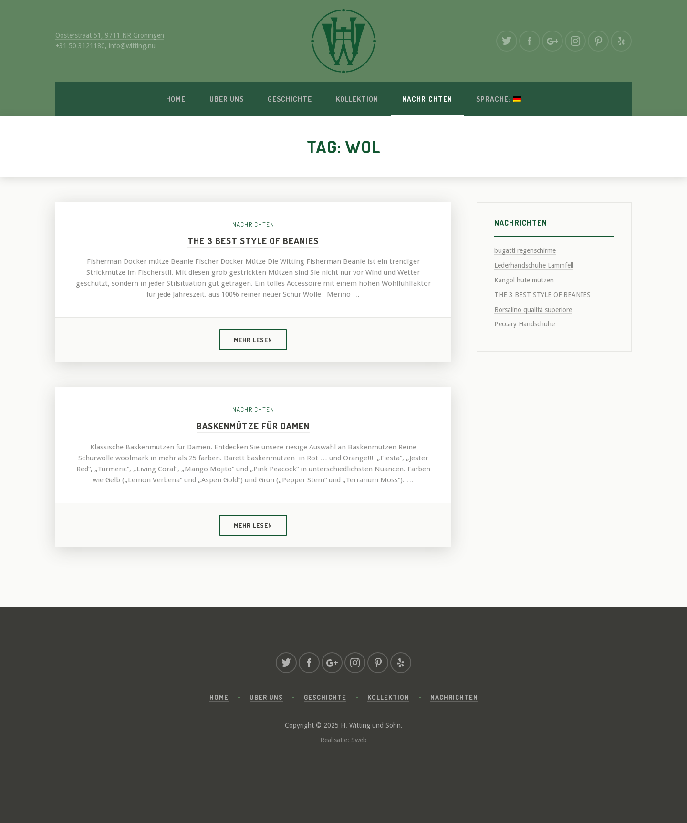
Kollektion (357, 99)
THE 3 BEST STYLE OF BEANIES (253, 241)
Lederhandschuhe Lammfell (533, 265)
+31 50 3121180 (80, 46)
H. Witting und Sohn (371, 725)
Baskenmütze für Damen (253, 426)
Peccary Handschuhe (524, 324)
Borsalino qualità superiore (533, 309)
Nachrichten (427, 99)
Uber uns (226, 99)
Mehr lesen (253, 340)
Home (176, 99)
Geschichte (290, 99)
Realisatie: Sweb (343, 740)
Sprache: (498, 99)
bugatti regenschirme (525, 250)
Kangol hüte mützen (524, 280)
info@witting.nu (132, 46)
